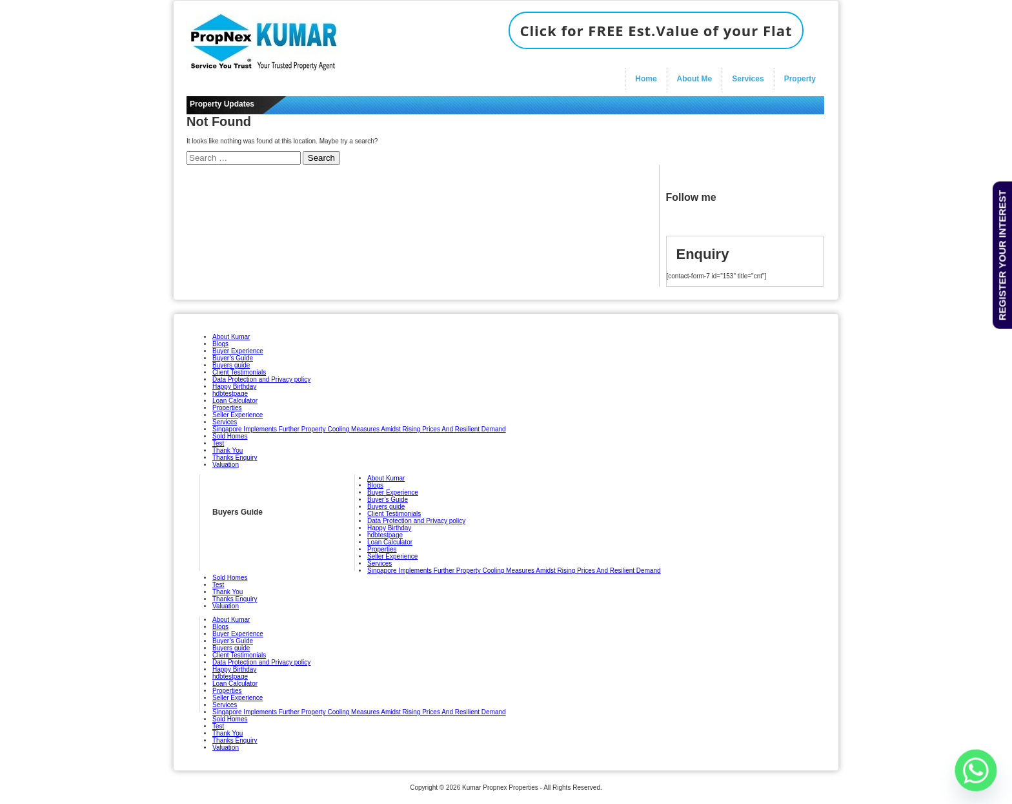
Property (800, 78)
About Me (695, 78)
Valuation (225, 464)
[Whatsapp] (975, 770)
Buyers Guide (237, 512)
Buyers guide (231, 365)
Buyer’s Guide (232, 358)
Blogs (220, 343)
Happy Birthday (234, 386)
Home (645, 78)
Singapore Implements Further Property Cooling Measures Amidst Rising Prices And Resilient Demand (359, 429)
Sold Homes (229, 436)
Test (218, 443)
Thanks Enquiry (234, 457)
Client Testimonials (239, 372)
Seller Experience (237, 414)
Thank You (227, 450)
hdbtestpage (230, 393)
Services (748, 78)
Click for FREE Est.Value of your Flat (656, 30)
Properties (227, 407)
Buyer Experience (237, 351)
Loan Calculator (235, 400)
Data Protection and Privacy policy (261, 379)
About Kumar (231, 336)
